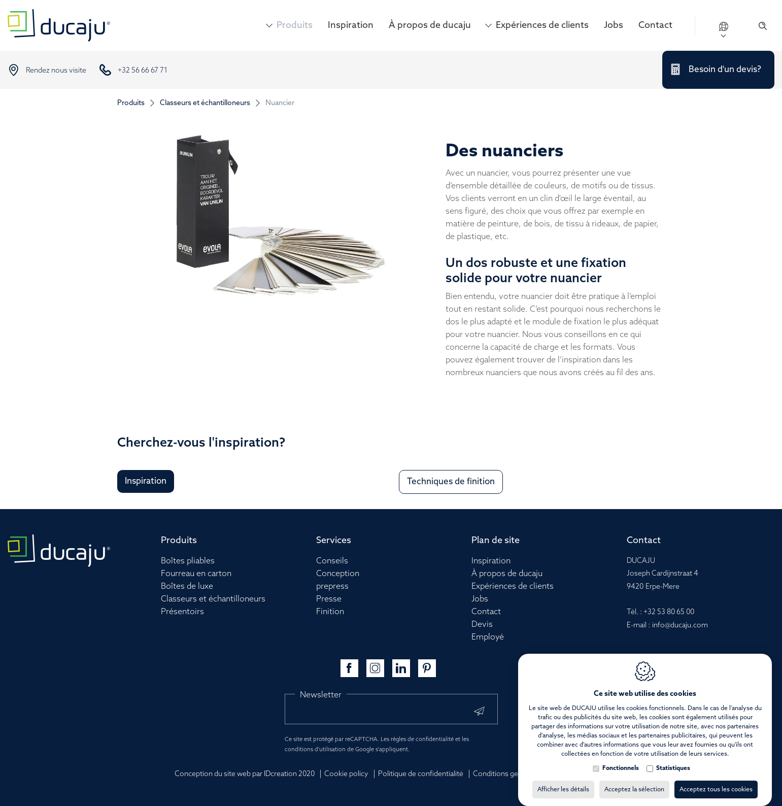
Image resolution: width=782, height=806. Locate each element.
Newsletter (321, 695)
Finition (330, 612)
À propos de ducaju (430, 25)
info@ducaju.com (680, 625)
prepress (332, 586)
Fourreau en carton (196, 574)
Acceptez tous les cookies (716, 779)
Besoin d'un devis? (725, 69)
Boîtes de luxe (187, 586)
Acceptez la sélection (634, 779)
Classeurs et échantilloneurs (205, 103)
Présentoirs (182, 612)
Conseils (332, 561)
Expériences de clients (542, 25)
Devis (482, 624)
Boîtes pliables (188, 561)
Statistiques (673, 758)
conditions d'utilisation (315, 749)
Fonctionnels (620, 758)
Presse (329, 599)
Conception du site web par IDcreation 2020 (245, 774)
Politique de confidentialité (420, 774)
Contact (655, 25)
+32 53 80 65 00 (668, 612)
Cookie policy (346, 774)
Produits (295, 25)
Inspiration (350, 25)
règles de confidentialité (422, 739)
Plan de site (495, 540)
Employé (487, 637)
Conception (337, 574)
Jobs (613, 25)
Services (333, 540)
